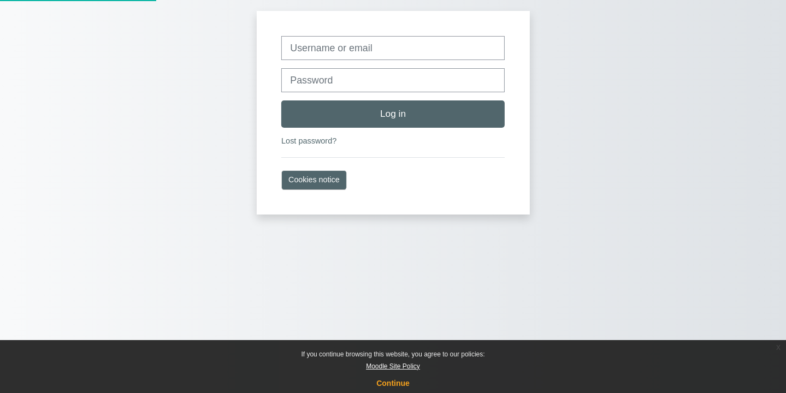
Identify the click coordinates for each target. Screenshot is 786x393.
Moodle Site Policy (393, 366)
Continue (393, 383)
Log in (393, 113)
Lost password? (308, 140)
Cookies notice (313, 179)
